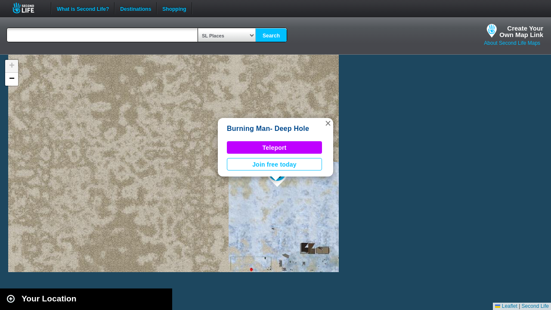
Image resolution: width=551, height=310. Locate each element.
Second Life (28, 8)
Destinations (135, 8)
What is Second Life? (83, 8)
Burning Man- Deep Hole (268, 128)
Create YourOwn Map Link (521, 31)
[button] (328, 123)
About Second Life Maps (512, 43)
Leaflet (506, 306)
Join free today (274, 164)
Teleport (275, 147)
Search (271, 36)
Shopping (174, 8)
